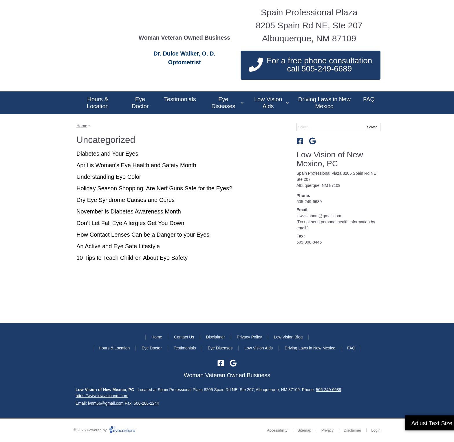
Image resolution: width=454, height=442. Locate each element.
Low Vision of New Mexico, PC (329, 159)
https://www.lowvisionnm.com (102, 395)
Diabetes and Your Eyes (107, 153)
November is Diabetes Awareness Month (128, 211)
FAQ (369, 99)
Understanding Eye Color (108, 177)
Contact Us (184, 337)
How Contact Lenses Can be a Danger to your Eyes (142, 234)
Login (375, 430)
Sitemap (304, 430)
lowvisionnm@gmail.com (318, 215)
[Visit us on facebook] (300, 141)
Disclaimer (215, 337)
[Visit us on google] (312, 141)
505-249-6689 (309, 201)
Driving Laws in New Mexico (324, 102)
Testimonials (180, 99)
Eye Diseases (223, 102)
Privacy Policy (249, 337)
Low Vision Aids (268, 102)
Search (372, 127)
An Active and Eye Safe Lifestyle (118, 246)
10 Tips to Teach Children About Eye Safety (132, 258)
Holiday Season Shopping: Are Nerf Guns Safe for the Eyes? (154, 188)
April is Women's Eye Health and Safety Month (136, 165)
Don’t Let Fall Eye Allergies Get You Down (130, 223)
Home (81, 126)
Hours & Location (98, 102)
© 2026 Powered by (104, 430)
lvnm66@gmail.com (106, 403)
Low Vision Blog (288, 337)
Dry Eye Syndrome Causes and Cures (125, 200)
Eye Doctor (140, 102)
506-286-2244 (146, 403)
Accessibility (277, 430)
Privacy (327, 430)
